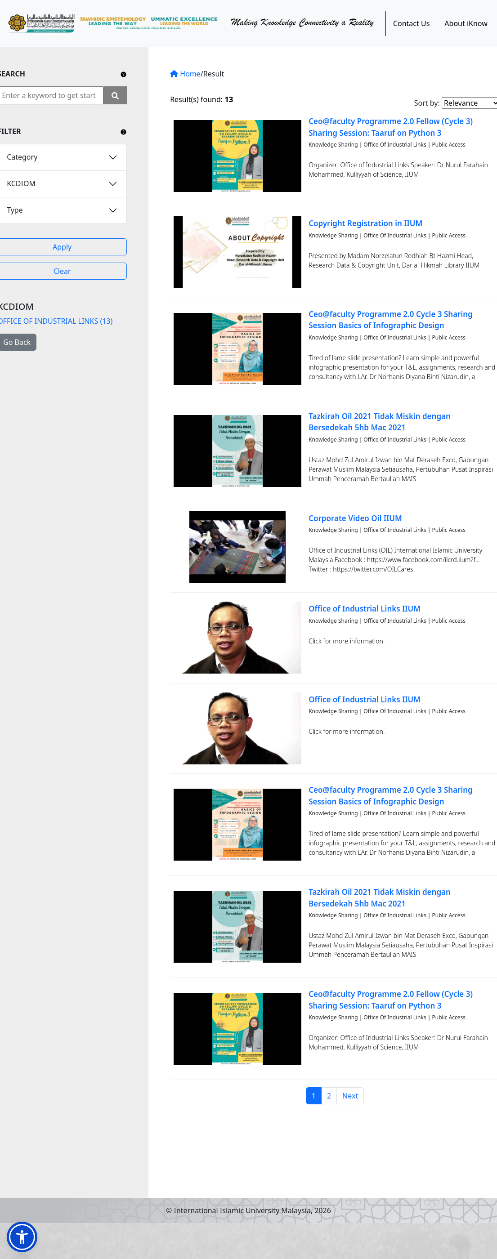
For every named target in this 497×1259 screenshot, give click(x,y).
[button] (22, 1237)
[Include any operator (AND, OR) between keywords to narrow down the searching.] (123, 73)
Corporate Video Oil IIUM (355, 518)
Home (185, 74)
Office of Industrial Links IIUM (365, 608)
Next (350, 1096)
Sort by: (427, 103)
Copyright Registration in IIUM (365, 223)
